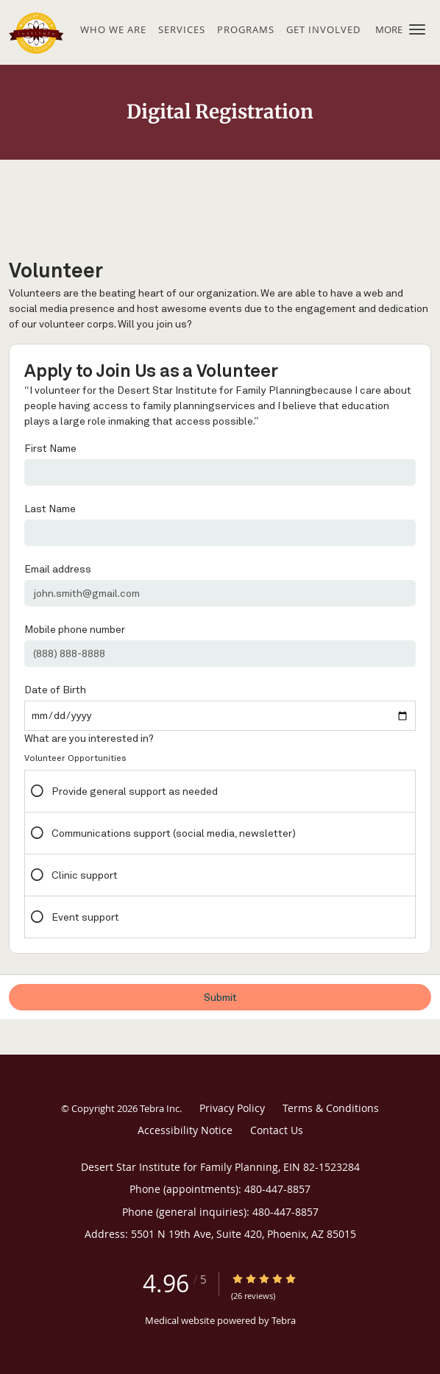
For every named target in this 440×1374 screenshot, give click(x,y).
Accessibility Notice (185, 1130)
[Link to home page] (42, 32)
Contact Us (276, 1130)
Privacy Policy (232, 1108)
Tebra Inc (160, 1108)
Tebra (284, 1320)
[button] (417, 29)
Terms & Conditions (331, 1108)
